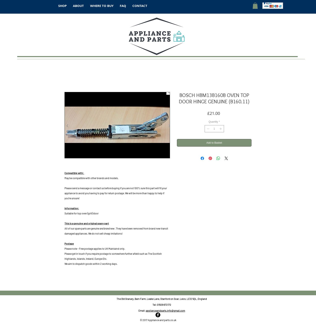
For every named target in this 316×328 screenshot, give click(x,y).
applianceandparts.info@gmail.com (165, 310)
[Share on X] (226, 158)
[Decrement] (207, 128)
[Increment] (221, 128)
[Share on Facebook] (202, 158)
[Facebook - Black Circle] (157, 314)
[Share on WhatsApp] (218, 158)
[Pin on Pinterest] (210, 158)
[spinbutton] (214, 128)
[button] (255, 6)
